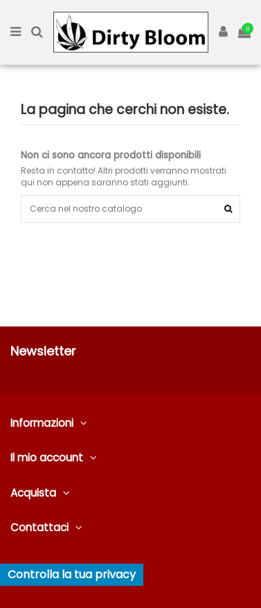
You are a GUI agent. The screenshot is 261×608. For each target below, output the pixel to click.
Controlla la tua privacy (72, 574)
